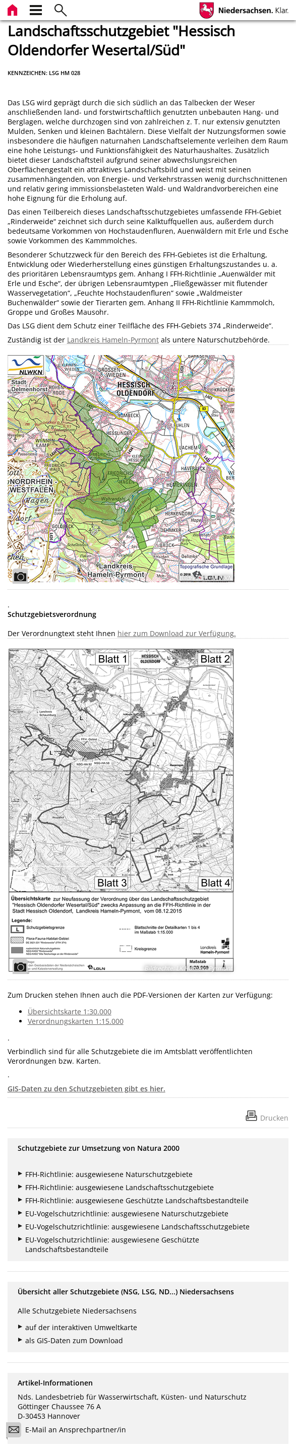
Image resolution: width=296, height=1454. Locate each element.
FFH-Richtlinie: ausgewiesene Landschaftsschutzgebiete (119, 1187)
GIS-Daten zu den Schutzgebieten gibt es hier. (86, 1088)
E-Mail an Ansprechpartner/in (69, 1431)
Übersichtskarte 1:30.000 (69, 1011)
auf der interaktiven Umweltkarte (81, 1327)
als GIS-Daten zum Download (74, 1340)
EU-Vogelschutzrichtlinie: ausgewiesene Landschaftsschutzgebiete (137, 1226)
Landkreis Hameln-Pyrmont (113, 339)
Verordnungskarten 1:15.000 (76, 1021)
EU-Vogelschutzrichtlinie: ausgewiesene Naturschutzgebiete (126, 1213)
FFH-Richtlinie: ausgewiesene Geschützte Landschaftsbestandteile (137, 1200)
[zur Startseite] (14, 9)
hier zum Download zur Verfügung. (176, 633)
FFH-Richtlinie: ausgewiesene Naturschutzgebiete (109, 1174)
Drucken (274, 1118)
